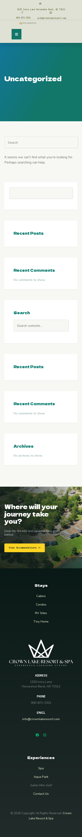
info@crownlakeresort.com (41, 719)
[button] (16, 34)
